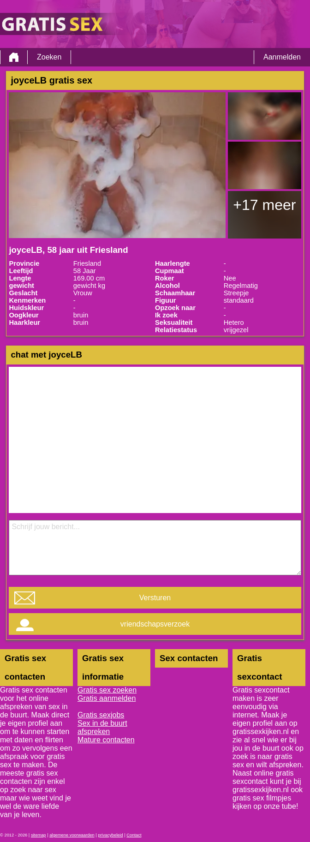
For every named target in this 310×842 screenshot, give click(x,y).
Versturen (155, 598)
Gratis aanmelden (107, 698)
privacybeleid (110, 835)
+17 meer (264, 205)
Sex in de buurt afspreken (102, 727)
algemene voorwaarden (72, 835)
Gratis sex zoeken (107, 690)
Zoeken (49, 57)
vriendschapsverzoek (155, 624)
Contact (133, 835)
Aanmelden (282, 57)
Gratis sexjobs (101, 715)
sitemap (38, 835)
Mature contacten (106, 740)
